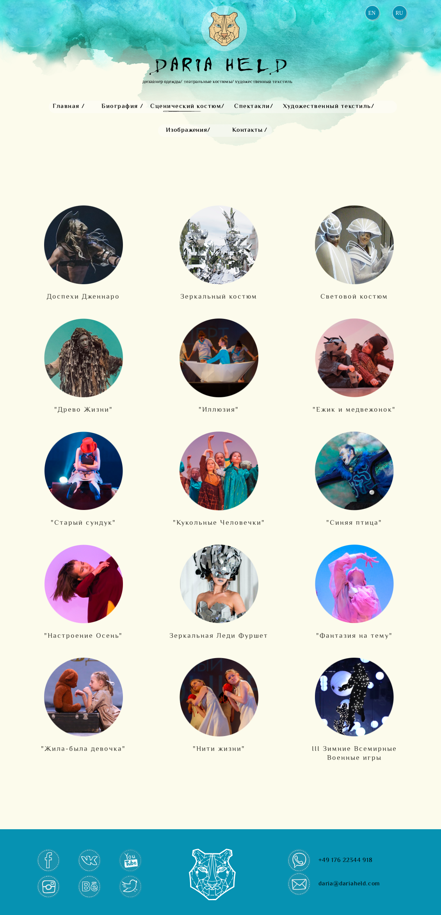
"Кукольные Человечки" (219, 523)
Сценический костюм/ (187, 107)
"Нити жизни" (219, 749)
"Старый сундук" (83, 523)
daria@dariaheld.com (349, 884)
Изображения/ (188, 130)
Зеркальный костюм (218, 296)
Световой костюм (354, 296)
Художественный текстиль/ (328, 107)
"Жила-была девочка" (83, 749)
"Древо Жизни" (83, 409)
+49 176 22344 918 (345, 861)
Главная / (69, 107)
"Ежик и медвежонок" (354, 409)
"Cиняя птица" (354, 523)
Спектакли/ (253, 107)
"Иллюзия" (219, 409)
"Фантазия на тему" (354, 636)
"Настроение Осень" (83, 636)
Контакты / (249, 130)
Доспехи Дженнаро (83, 296)
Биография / (122, 107)
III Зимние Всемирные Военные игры (354, 754)
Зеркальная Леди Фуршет (218, 636)
